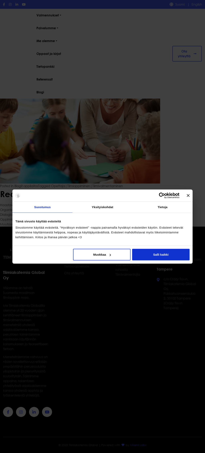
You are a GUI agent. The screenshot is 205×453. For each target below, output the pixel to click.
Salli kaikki (161, 254)
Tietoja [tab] (163, 207)
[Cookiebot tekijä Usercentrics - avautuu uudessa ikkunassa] (161, 195)
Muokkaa (102, 254)
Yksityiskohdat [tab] (102, 207)
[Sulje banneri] (188, 195)
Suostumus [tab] (42, 207)
